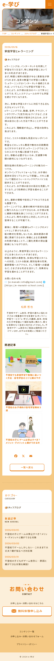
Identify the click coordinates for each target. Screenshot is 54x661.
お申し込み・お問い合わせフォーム (27, 636)
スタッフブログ (12, 59)
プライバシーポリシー (27, 644)
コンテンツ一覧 (27, 631)
